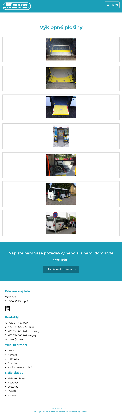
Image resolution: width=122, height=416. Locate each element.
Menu (112, 4)
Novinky (12, 363)
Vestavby (13, 386)
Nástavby (13, 382)
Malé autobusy (16, 378)
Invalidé (12, 390)
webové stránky (50, 411)
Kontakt (12, 354)
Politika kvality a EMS (20, 367)
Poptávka (13, 358)
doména (63, 411)
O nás (11, 350)
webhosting (74, 411)
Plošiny (12, 395)
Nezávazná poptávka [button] (62, 269)
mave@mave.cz (17, 339)
